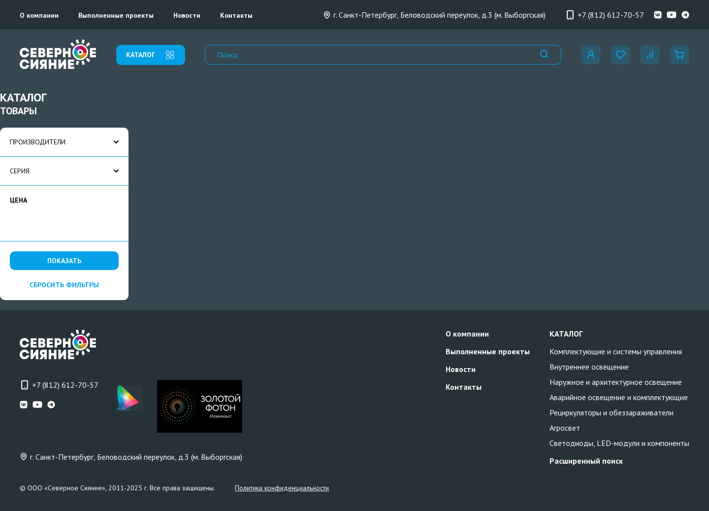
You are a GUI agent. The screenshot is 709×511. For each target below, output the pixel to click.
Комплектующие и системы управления (615, 351)
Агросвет (564, 428)
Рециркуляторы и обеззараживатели (611, 412)
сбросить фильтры (64, 284)
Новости (186, 15)
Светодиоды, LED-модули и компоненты (619, 443)
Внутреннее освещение (589, 367)
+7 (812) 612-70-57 (604, 15)
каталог (150, 55)
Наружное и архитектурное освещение (615, 382)
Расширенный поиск (586, 461)
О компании (39, 15)
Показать (64, 260)
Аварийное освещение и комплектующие (618, 397)
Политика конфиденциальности (282, 487)
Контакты (236, 15)
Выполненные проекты (116, 15)
